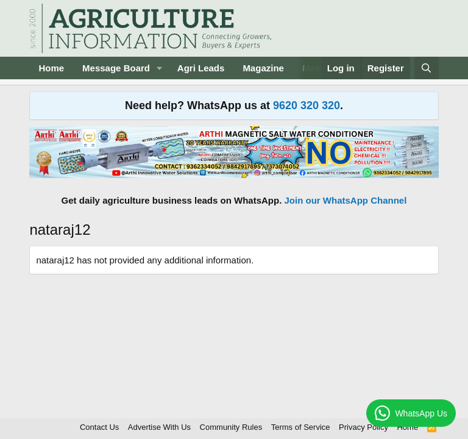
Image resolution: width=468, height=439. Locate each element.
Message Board (116, 68)
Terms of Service (300, 427)
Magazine (263, 68)
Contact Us (99, 427)
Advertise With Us (159, 427)
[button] (159, 68)
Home (51, 68)
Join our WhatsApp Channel (346, 200)
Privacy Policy (363, 427)
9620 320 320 (306, 105)
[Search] (426, 68)
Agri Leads (201, 68)
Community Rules (231, 427)
